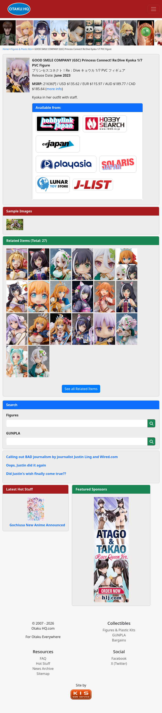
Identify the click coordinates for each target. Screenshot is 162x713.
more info (54, 89)
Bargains (119, 640)
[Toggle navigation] (153, 9)
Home (6, 49)
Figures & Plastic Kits (21, 49)
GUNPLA (13, 433)
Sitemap (43, 673)
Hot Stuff (43, 663)
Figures (12, 415)
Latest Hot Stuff (19, 489)
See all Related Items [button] (81, 388)
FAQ (43, 658)
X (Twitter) (119, 663)
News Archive (43, 668)
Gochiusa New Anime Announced (37, 525)
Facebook (119, 658)
